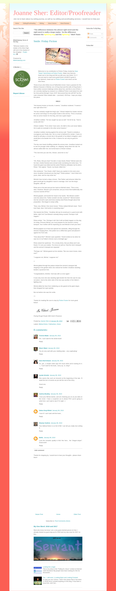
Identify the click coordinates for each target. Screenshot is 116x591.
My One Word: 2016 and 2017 (45, 526)
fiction (59, 324)
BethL (41, 437)
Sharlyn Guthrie (44, 423)
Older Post (77, 514)
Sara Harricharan (45, 361)
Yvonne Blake (44, 335)
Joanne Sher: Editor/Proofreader (57, 12)
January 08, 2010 (55, 335)
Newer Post (39, 514)
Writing (42, 23)
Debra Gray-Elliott (45, 410)
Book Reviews (65, 23)
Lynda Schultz (44, 375)
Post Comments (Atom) (62, 521)
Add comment (39, 450)
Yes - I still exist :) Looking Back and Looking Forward (60, 577)
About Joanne (52, 23)
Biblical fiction (43, 324)
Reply (41, 341)
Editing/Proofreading (29, 23)
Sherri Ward (43, 348)
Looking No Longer (49, 567)
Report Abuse (18, 93)
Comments (92, 37)
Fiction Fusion (60, 79)
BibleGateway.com (19, 60)
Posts (90, 34)
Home (17, 23)
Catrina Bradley (44, 394)
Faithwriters (52, 324)
